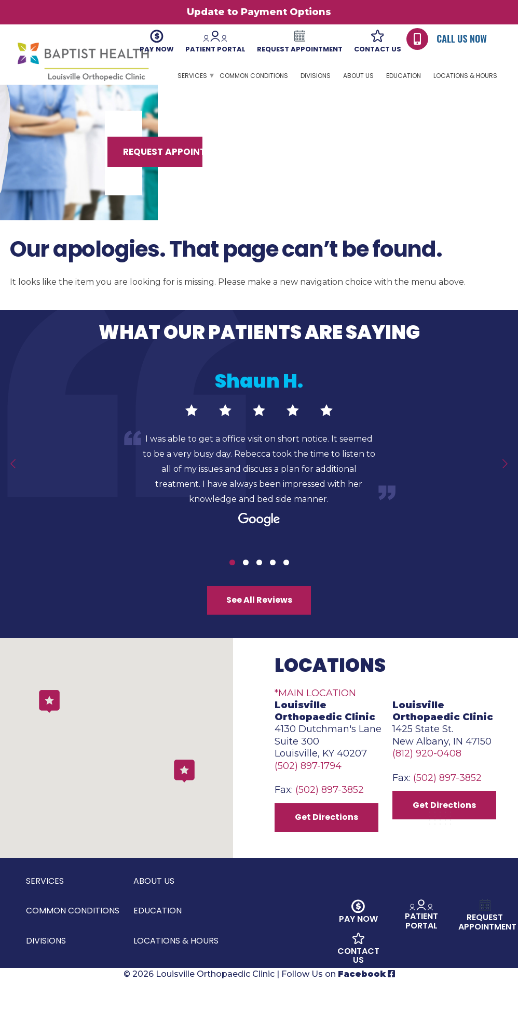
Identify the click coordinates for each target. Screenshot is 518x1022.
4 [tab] (273, 580)
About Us (358, 75)
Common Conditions (254, 75)
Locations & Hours (465, 75)
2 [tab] (246, 580)
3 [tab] (259, 580)
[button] (184, 804)
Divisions (316, 75)
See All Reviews (259, 622)
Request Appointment (426, 170)
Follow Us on (338, 1015)
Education (403, 75)
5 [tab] (286, 580)
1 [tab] (232, 580)
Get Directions (331, 855)
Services (192, 75)
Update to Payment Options (259, 12)
